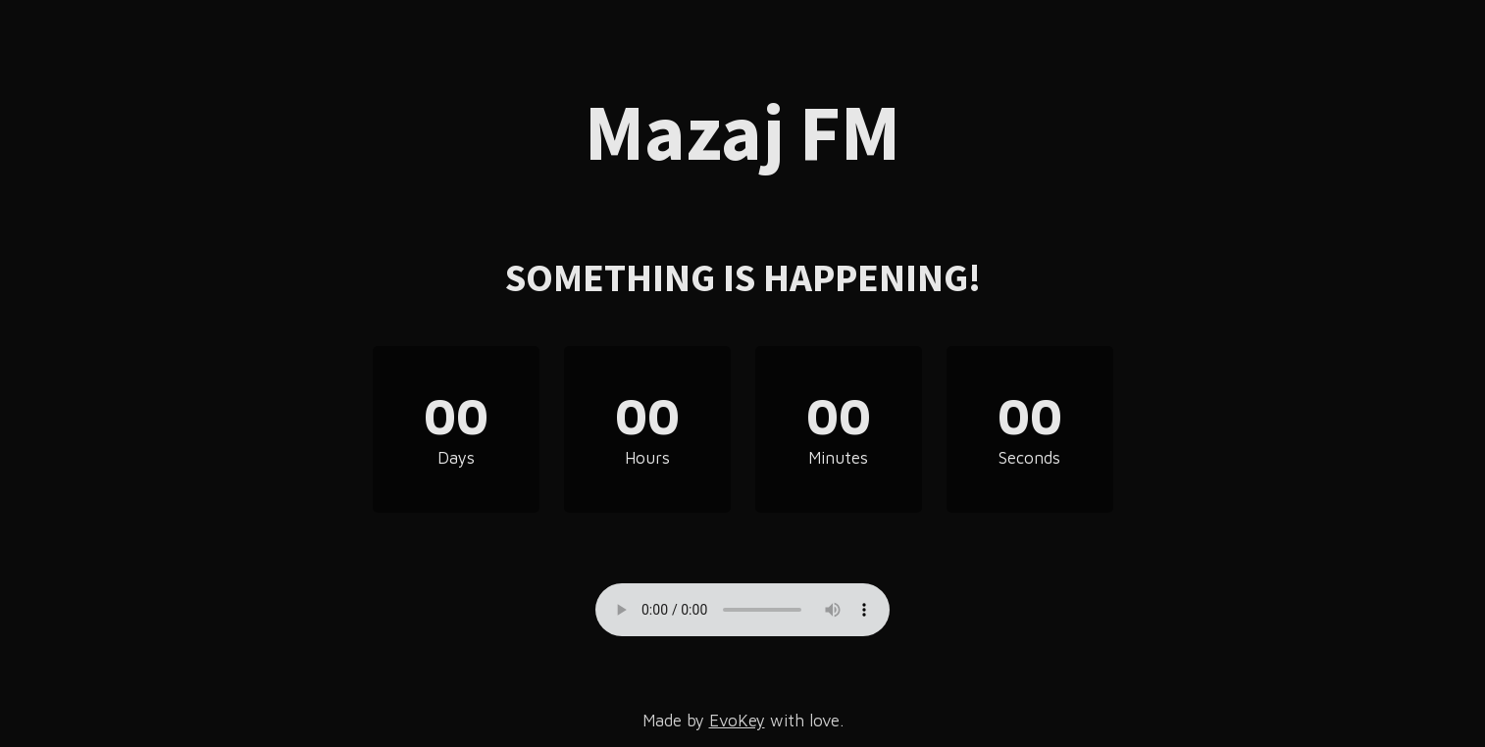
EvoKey (737, 720)
